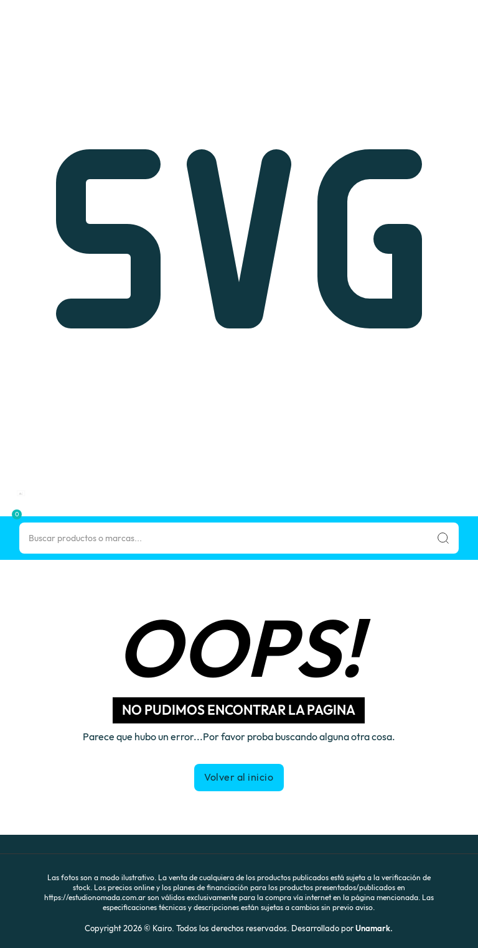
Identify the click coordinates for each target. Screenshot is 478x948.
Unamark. (374, 928)
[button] (3, 512)
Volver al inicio (238, 777)
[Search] (239, 538)
